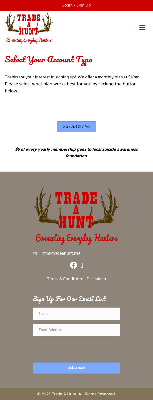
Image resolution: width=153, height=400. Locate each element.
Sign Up (83, 5)
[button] (76, 367)
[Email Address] (76, 330)
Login (67, 5)
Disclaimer (96, 279)
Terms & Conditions (65, 279)
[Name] (76, 314)
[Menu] (142, 28)
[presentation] (70, 349)
